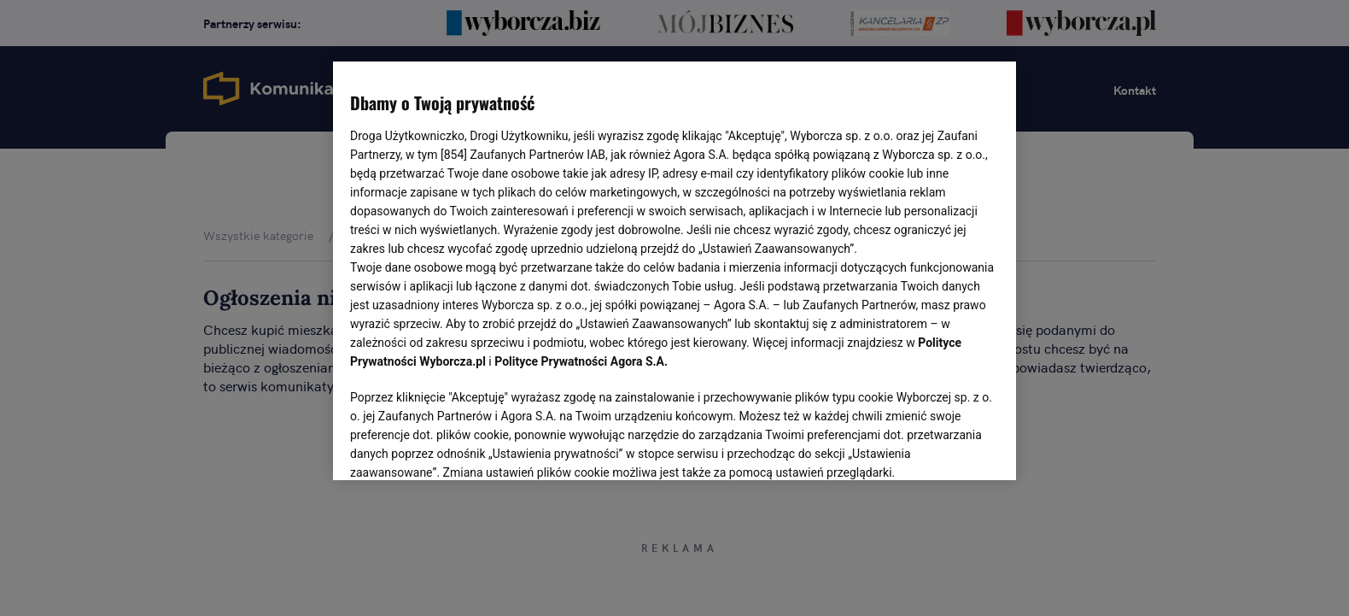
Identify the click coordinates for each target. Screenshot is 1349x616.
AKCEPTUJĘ (941, 447)
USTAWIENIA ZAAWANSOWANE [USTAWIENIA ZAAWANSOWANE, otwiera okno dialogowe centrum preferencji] (461, 446)
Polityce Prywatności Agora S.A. (581, 361)
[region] (674, 269)
